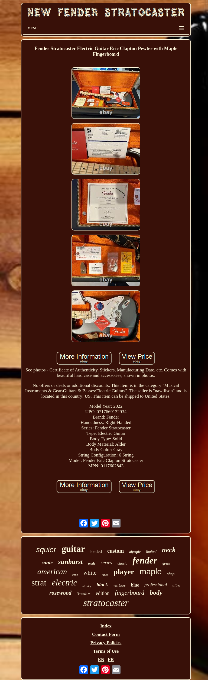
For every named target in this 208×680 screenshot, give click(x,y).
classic (122, 563)
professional (155, 584)
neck (169, 550)
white (89, 572)
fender (144, 560)
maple (150, 571)
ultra (176, 585)
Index (106, 626)
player (123, 572)
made (91, 563)
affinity (86, 586)
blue (135, 585)
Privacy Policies (106, 642)
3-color (83, 593)
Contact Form (106, 634)
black (102, 584)
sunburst (70, 561)
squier (46, 550)
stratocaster (105, 603)
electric (64, 582)
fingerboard (129, 592)
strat (38, 582)
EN (101, 659)
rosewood (60, 593)
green (166, 563)
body (156, 592)
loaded (96, 551)
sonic (47, 562)
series (106, 562)
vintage (119, 585)
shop (170, 574)
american (52, 571)
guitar (73, 549)
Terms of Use (106, 651)
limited (151, 552)
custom (115, 551)
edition (102, 593)
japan (105, 574)
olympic (135, 552)
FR (111, 659)
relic (75, 574)
